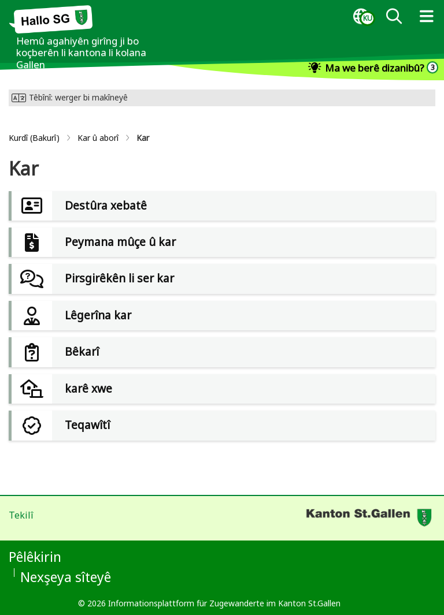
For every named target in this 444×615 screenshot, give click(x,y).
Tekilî (21, 515)
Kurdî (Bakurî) (34, 137)
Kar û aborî (98, 137)
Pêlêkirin (35, 556)
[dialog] (360, 16)
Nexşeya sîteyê (65, 577)
